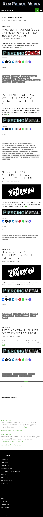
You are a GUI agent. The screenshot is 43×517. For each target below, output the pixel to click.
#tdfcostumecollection (7, 441)
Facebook (3, 459)
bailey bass (21, 145)
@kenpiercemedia (6, 420)
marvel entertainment (18, 82)
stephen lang (18, 157)
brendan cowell (30, 145)
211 (21, 383)
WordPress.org (5, 507)
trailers (26, 157)
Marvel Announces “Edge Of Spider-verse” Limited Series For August (20, 32)
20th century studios (8, 143)
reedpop (5, 239)
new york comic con (8, 237)
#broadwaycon (18, 441)
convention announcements (21, 235)
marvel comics (7, 82)
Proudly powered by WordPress (15, 515)
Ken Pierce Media (7, 10)
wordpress (31, 374)
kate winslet (6, 155)
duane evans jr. (22, 149)
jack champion (24, 151)
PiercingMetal (6, 26)
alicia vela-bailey (20, 143)
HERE (20, 47)
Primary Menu (41, 10)
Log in (2, 498)
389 (40, 383)
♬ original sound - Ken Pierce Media (11, 431)
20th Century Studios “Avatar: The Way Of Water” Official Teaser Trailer (21, 97)
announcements (16, 76)
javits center (34, 235)
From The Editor (5, 462)
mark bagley (36, 80)
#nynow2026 (23, 427)
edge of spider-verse (24, 78)
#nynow (16, 427)
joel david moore (27, 153)
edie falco (31, 149)
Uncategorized (4, 480)
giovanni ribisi (14, 151)
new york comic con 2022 (22, 237)
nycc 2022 (33, 237)
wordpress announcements (10, 376)
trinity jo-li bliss (34, 157)
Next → (21, 386)
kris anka (28, 80)
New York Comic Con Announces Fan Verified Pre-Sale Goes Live (19, 255)
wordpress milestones (25, 376)
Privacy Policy (4, 515)
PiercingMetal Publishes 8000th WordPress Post (20, 332)
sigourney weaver (7, 157)
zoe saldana (6, 159)
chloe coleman (25, 147)
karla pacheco (20, 80)
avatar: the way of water (9, 145)
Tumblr (3, 474)
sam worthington (35, 155)
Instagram (3, 465)
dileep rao (13, 149)
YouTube (3, 483)
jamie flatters (6, 153)
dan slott (14, 78)
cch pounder (16, 147)
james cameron (34, 151)
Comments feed (5, 504)
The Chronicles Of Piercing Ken (9, 471)
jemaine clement (17, 153)
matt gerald (15, 155)
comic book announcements (29, 76)
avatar (29, 143)
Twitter (3, 477)
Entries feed (4, 501)
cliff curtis (6, 149)
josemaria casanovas (8, 80)
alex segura (6, 76)
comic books (6, 78)
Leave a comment (16, 38)
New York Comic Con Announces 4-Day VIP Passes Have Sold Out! (17, 175)
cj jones (34, 147)
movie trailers (24, 155)
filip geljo (5, 151)
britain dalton (7, 147)
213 (31, 383)
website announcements (20, 374)
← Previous (5, 383)
